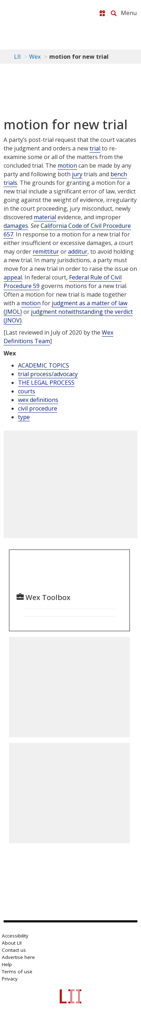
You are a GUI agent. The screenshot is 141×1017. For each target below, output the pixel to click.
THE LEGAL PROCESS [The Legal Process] (46, 383)
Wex (35, 57)
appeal (13, 277)
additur (77, 251)
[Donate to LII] (102, 13)
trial (95, 148)
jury (77, 174)
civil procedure (37, 408)
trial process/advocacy (48, 374)
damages (16, 226)
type (24, 417)
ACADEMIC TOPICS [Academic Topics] (43, 365)
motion (67, 165)
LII (17, 57)
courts (26, 391)
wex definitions (38, 400)
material (45, 217)
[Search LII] (114, 13)
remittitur (46, 251)
